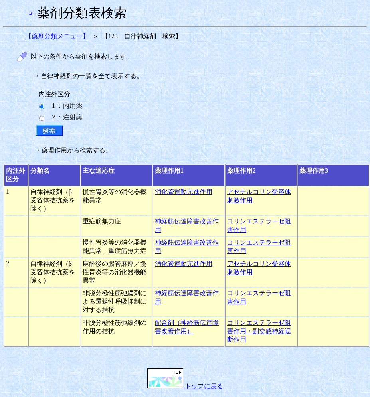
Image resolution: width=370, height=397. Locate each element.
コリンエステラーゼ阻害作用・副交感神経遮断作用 (259, 331)
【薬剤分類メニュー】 (57, 36)
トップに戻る (185, 386)
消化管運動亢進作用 (183, 191)
